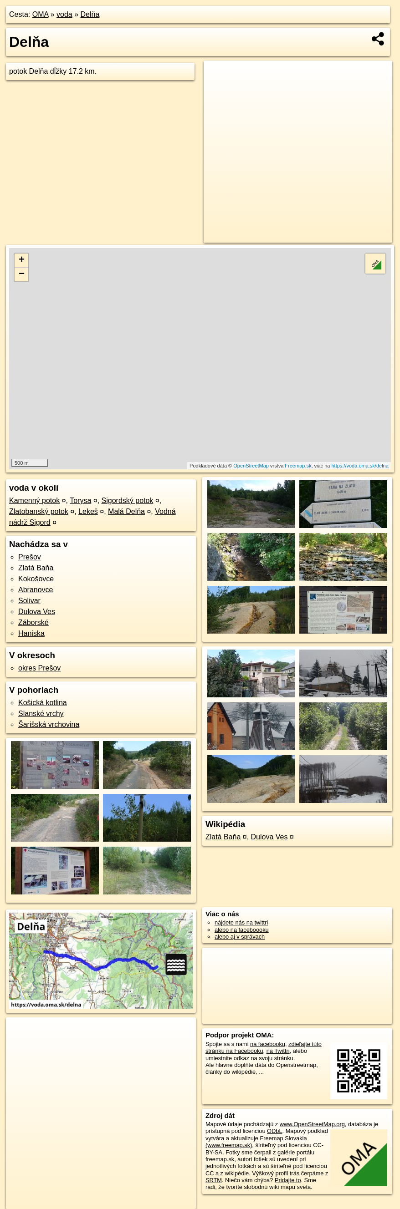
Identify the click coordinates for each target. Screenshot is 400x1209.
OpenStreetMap (251, 465)
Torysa (80, 500)
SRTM (213, 1180)
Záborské (33, 622)
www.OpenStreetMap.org (312, 1124)
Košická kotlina (42, 702)
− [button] (22, 274)
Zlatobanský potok (38, 511)
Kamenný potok (34, 500)
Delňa (90, 14)
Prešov (29, 557)
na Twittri (278, 1050)
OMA (40, 14)
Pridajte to (288, 1180)
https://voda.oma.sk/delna (359, 465)
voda (64, 14)
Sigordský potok (128, 500)
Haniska (31, 633)
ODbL (274, 1131)
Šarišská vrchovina (48, 724)
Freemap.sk (298, 465)
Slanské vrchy (41, 713)
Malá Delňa (126, 511)
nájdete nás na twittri (241, 922)
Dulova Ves (36, 611)
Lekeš (88, 511)
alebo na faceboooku (242, 929)
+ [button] (22, 260)
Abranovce (35, 590)
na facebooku (267, 1044)
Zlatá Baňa (35, 568)
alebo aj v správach (240, 936)
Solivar (29, 600)
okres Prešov (39, 668)
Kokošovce (36, 579)
